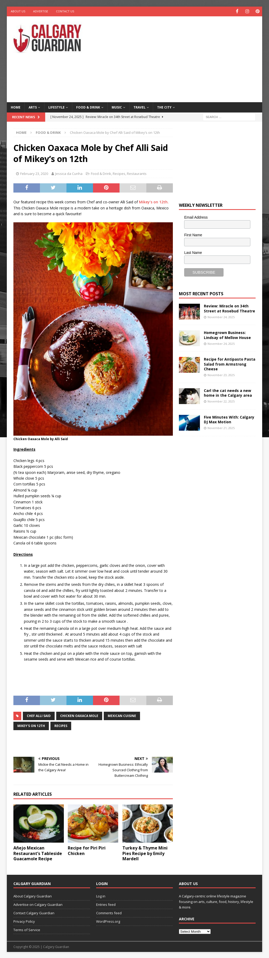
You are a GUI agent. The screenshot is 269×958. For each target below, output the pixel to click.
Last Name (193, 252)
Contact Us (65, 11)
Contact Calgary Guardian (33, 912)
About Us (18, 11)
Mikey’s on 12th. (154, 201)
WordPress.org (108, 920)
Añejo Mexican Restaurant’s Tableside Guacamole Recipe (37, 852)
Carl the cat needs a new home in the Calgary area (228, 392)
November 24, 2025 (221, 316)
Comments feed (109, 912)
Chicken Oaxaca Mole (79, 715)
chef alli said (39, 715)
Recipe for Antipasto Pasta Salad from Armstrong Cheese (229, 363)
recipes (60, 725)
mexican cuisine (122, 715)
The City (164, 107)
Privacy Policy (24, 920)
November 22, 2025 (221, 401)
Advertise (40, 11)
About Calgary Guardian (32, 895)
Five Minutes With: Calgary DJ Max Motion (229, 419)
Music (117, 107)
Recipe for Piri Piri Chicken (87, 850)
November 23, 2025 (221, 375)
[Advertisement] (181, 58)
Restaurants (137, 173)
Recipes (119, 173)
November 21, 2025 (221, 427)
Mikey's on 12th (31, 725)
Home (15, 107)
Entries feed (106, 904)
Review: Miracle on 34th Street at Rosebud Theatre (229, 308)
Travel (139, 107)
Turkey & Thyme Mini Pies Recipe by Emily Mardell (145, 852)
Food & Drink (88, 107)
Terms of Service (26, 929)
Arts (33, 107)
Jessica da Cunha (68, 173)
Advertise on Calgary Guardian (38, 904)
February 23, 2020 (34, 173)
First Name (193, 235)
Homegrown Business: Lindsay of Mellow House (227, 335)
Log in (100, 895)
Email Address (196, 217)
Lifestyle (56, 107)
